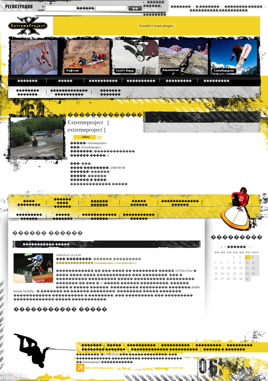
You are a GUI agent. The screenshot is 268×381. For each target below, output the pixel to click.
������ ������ (47, 233)
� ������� (207, 6)
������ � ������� (224, 349)
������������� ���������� (164, 349)
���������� (103, 80)
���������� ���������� (219, 10)
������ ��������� (117, 259)
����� (65, 80)
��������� (179, 80)
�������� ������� (103, 349)
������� (181, 6)
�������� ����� (243, 6)
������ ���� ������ (62, 203)
